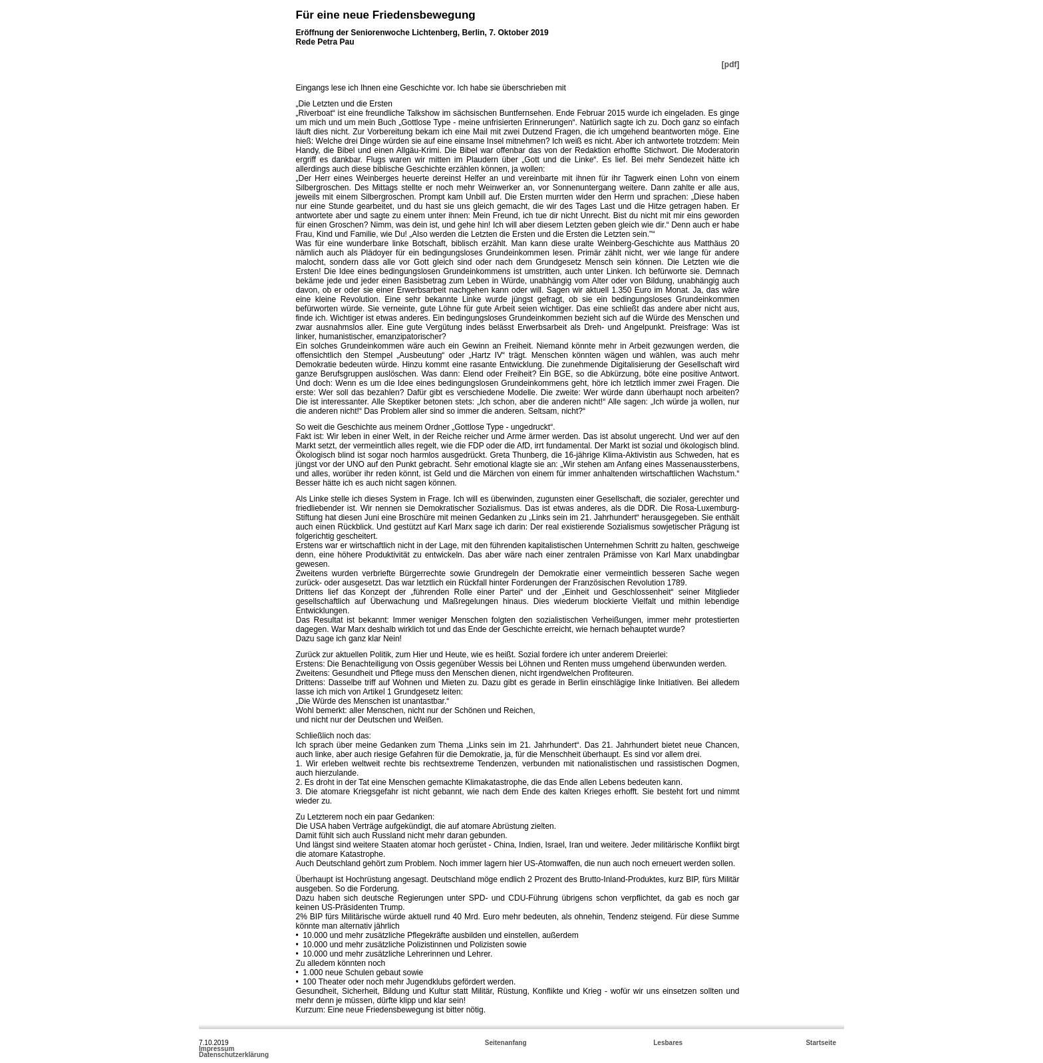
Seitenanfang (506, 1042)
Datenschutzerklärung (234, 1054)
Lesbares (667, 1042)
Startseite (821, 1042)
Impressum (216, 1048)
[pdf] (731, 64)
